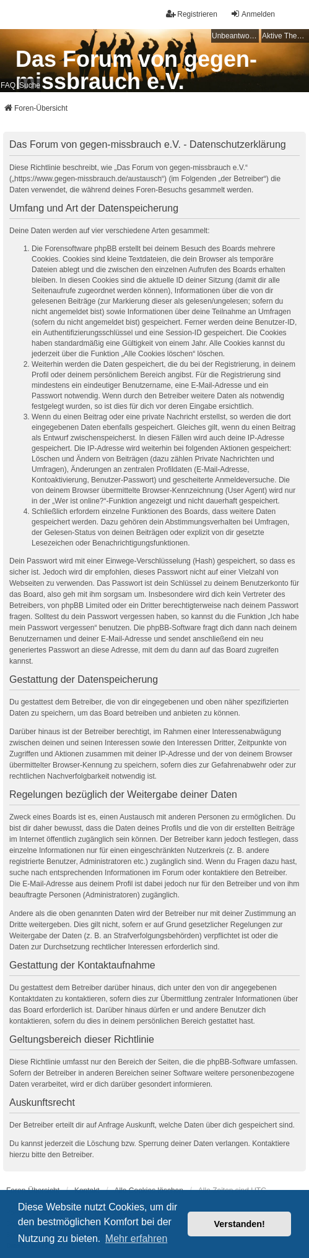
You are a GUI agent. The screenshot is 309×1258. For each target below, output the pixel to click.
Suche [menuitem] (29, 85)
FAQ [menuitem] (8, 85)
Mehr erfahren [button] (136, 1238)
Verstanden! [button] (239, 1224)
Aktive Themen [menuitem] (285, 36)
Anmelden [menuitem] (252, 14)
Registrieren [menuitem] (191, 14)
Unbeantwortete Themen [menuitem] (235, 36)
